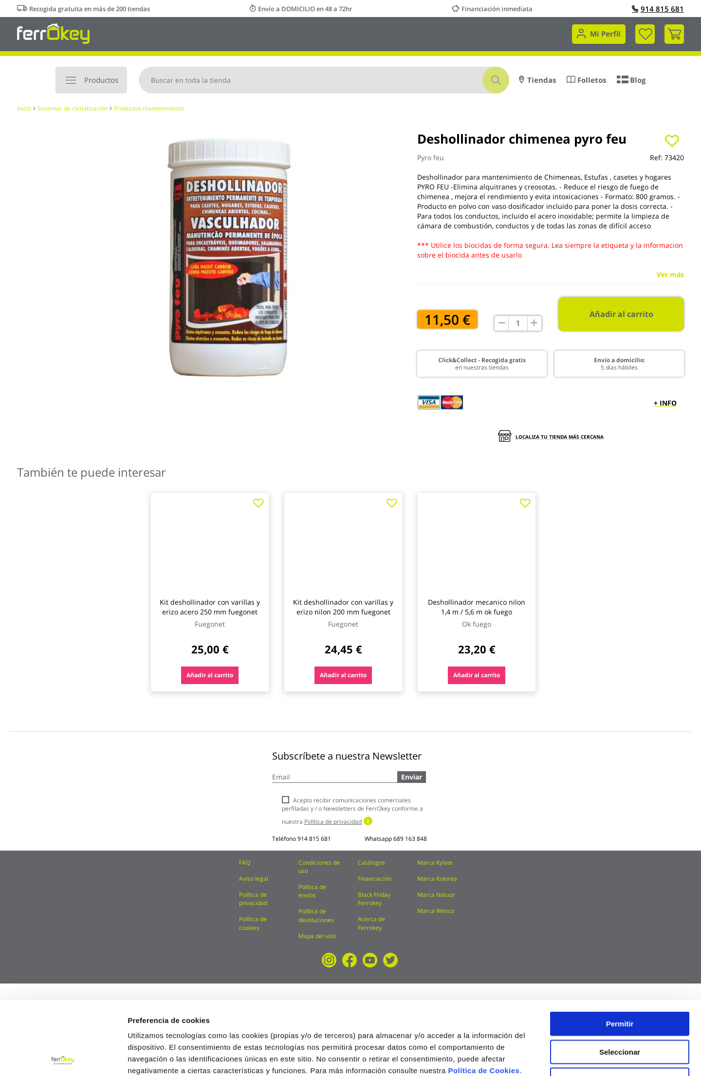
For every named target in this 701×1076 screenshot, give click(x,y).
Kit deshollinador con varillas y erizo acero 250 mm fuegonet (210, 606)
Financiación (374, 878)
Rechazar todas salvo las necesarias (619, 1010)
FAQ (244, 862)
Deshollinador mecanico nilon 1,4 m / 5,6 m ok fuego (476, 606)
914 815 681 (658, 9)
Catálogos (371, 862)
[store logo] (53, 33)
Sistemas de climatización (72, 108)
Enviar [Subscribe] (411, 776)
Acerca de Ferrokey (371, 923)
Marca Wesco (435, 911)
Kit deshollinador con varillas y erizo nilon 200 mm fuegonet (343, 606)
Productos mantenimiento (149, 108)
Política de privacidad (253, 898)
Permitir (620, 950)
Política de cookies (253, 923)
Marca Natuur (436, 894)
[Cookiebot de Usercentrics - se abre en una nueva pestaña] (63, 1057)
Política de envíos (312, 891)
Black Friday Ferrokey (374, 898)
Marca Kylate (435, 862)
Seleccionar (619, 978)
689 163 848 (410, 839)
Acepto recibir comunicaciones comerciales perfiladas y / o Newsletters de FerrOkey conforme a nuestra (352, 811)
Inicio (24, 108)
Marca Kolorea (437, 878)
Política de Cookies (483, 997)
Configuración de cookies (538, 1057)
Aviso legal (253, 878)
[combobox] (324, 80)
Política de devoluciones (316, 915)
